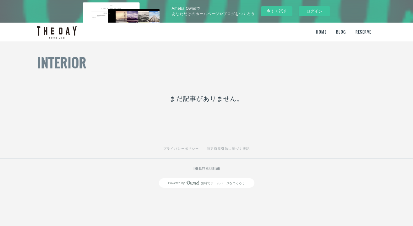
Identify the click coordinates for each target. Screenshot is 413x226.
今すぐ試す (277, 10)
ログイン (314, 11)
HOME (321, 32)
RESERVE (364, 32)
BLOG (341, 32)
